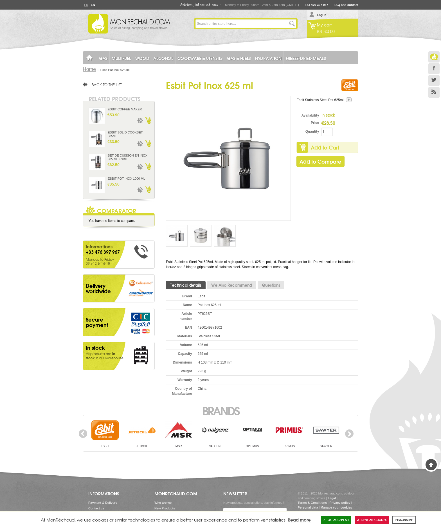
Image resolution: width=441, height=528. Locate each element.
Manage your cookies (336, 507)
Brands (220, 410)
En (93, 4)
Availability (310, 115)
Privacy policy (339, 502)
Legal (332, 498)
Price (315, 123)
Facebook (434, 68)
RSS (434, 92)
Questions (271, 285)
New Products (164, 508)
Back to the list (107, 84)
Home (89, 69)
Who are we (163, 502)
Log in (321, 15)
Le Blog (434, 57)
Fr (86, 4)
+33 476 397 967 (316, 4)
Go (292, 23)
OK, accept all (336, 520)
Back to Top (431, 465)
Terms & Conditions (312, 502)
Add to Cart (325, 147)
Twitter (434, 80)
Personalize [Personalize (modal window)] (404, 520)
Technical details (185, 285)
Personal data (308, 507)
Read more (299, 519)
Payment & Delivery (102, 502)
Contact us (96, 508)
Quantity (312, 131)
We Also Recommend (231, 285)
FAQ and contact (346, 4)
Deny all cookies (371, 520)
